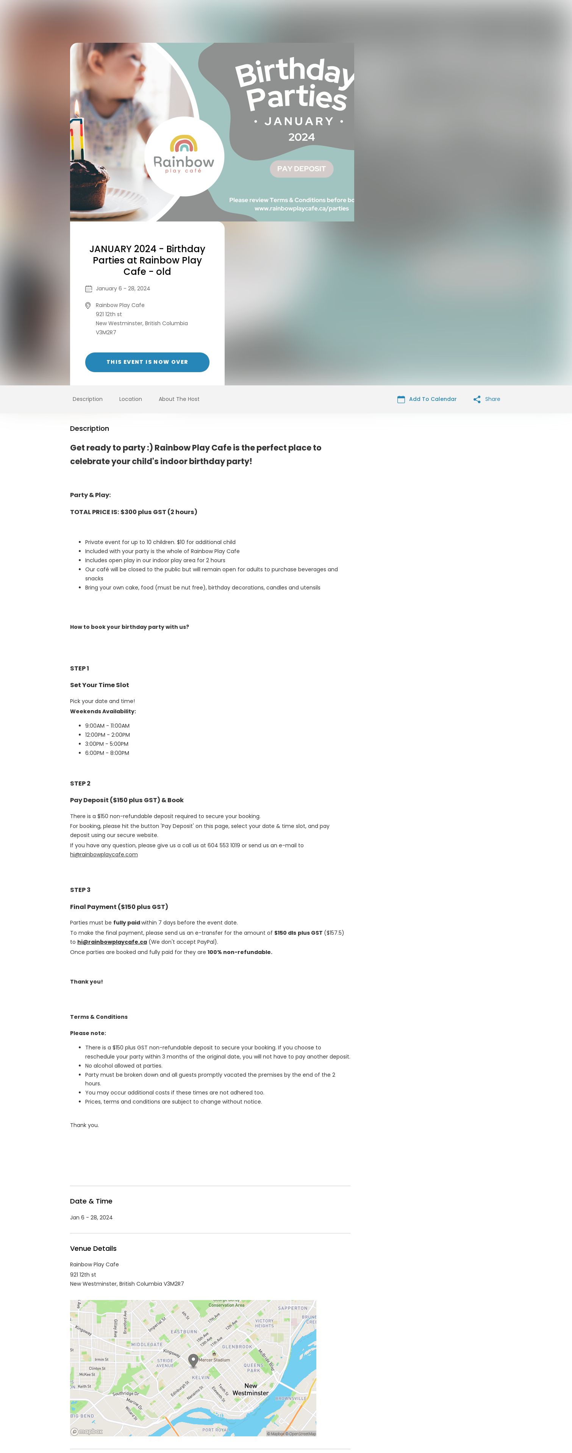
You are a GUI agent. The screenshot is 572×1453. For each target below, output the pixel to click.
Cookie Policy (392, 1395)
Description (88, 235)
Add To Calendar (427, 235)
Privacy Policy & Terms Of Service (271, 1395)
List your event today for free (333, 1386)
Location (130, 235)
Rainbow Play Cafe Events (132, 1326)
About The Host (179, 235)
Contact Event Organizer (187, 1395)
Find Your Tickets (345, 1395)
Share (487, 235)
